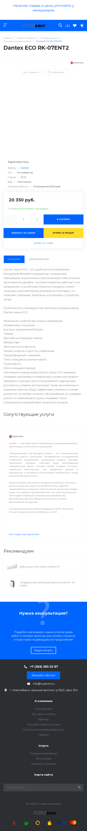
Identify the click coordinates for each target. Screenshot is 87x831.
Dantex (25, 167)
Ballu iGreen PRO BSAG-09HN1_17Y (40, 566)
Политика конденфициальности (43, 729)
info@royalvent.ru (44, 683)
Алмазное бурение (43, 763)
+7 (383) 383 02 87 (44, 666)
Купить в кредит (63, 233)
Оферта (44, 734)
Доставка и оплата (44, 714)
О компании (44, 701)
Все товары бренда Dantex (24, 534)
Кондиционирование (43, 753)
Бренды (43, 719)
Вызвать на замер (23, 233)
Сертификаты (43, 709)
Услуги (43, 745)
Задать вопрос (43, 650)
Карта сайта (43, 774)
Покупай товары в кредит (43, 724)
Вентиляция (43, 758)
